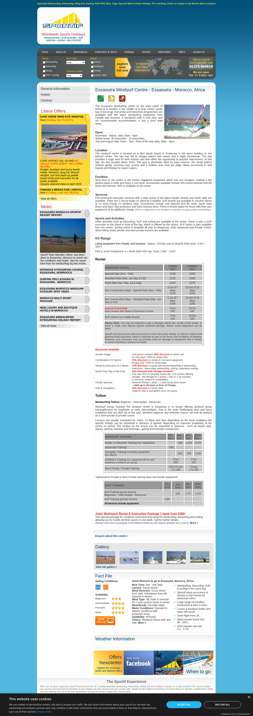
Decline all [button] (222, 704)
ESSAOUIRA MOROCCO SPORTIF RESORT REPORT (60, 213)
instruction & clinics (106, 52)
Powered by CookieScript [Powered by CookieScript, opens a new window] (235, 714)
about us (61, 52)
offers (182, 52)
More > (194, 522)
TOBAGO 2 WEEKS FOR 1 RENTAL (61, 189)
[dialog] (126, 704)
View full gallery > (106, 566)
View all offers (49, 198)
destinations (80, 52)
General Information (55, 89)
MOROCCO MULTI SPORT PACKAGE (55, 300)
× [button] (249, 697)
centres (146, 52)
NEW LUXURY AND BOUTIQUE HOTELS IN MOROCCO (58, 309)
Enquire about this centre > (111, 535)
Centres (46, 100)
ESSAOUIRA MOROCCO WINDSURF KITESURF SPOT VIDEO (62, 290)
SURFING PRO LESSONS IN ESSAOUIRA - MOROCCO (57, 281)
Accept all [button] (184, 704)
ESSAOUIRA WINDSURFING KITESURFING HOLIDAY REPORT (60, 318)
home (45, 52)
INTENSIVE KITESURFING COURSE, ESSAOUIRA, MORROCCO (62, 271)
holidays (129, 52)
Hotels (45, 94)
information (164, 52)
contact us (199, 52)
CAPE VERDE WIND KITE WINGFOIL (62, 116)
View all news (48, 325)
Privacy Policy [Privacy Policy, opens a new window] (44, 712)
